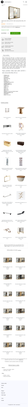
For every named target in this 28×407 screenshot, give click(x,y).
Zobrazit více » (17, 27)
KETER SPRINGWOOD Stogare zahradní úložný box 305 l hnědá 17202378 (21, 151)
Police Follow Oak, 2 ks (7, 237)
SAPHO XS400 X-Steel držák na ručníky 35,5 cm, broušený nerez (7, 203)
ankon (5, 27)
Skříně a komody (21, 246)
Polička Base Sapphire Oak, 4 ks (20, 202)
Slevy (2, 387)
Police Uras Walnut (7, 117)
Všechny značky (4, 383)
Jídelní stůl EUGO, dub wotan (21, 117)
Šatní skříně (17, 246)
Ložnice (11, 246)
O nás (2, 398)
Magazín (2, 390)
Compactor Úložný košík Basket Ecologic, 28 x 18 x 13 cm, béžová (7, 151)
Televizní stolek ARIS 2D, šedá (7, 133)
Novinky (2, 385)
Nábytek (14, 246)
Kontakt (2, 400)
